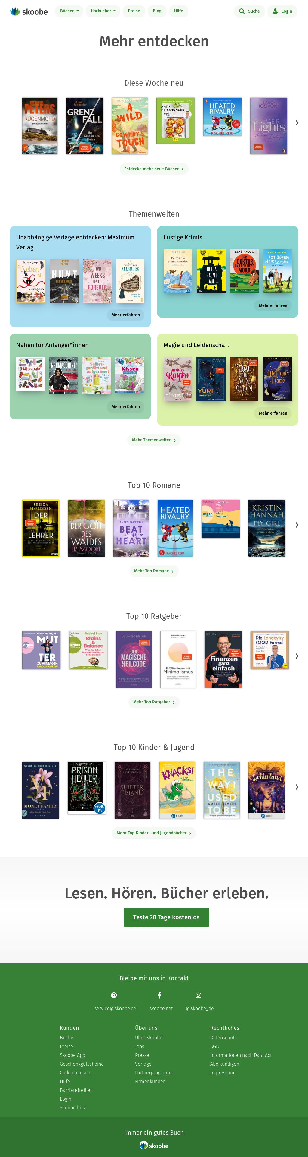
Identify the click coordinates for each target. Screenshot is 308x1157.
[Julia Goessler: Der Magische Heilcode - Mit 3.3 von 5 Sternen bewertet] (134, 659)
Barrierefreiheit (76, 1090)
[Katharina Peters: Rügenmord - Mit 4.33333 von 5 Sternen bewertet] (39, 126)
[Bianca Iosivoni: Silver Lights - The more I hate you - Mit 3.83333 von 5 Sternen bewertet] (268, 126)
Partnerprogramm (154, 1073)
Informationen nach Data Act (241, 1055)
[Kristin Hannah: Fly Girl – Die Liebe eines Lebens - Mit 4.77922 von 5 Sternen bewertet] (266, 528)
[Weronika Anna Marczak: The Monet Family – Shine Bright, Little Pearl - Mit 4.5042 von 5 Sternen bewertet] (40, 790)
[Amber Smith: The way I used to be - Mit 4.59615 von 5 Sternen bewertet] (222, 790)
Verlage (143, 1064)
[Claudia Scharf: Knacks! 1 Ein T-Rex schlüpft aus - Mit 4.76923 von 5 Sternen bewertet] (177, 790)
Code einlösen (75, 1073)
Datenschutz (223, 1038)
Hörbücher (101, 11)
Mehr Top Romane (154, 571)
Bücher (67, 11)
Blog (157, 11)
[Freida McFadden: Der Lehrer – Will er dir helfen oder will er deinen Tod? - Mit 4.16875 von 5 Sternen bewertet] (40, 528)
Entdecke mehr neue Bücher (154, 169)
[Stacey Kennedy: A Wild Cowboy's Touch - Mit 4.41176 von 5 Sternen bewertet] (129, 126)
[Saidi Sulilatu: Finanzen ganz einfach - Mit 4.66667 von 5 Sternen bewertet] (223, 659)
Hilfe (178, 11)
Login (282, 11)
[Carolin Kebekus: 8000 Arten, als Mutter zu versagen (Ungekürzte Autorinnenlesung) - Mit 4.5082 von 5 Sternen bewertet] (41, 650)
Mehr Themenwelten (154, 440)
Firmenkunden (150, 1081)
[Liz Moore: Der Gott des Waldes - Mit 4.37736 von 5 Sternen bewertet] (86, 528)
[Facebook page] (161, 1001)
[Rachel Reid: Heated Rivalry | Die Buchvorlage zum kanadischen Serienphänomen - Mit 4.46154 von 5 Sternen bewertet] (175, 528)
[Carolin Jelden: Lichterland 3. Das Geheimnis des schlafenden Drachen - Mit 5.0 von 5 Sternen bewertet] (266, 790)
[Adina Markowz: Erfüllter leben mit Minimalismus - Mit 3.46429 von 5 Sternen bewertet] (178, 659)
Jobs (139, 1046)
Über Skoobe (148, 1038)
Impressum (222, 1073)
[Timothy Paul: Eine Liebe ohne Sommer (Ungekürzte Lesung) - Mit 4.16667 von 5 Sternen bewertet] (221, 519)
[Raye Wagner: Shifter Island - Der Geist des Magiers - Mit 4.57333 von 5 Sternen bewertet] (132, 790)
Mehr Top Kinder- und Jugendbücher (154, 833)
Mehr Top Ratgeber (154, 702)
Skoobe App (72, 1055)
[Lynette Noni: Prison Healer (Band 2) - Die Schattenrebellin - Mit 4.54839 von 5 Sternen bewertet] (87, 788)
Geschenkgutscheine (82, 1064)
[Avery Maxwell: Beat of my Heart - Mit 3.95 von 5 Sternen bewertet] (131, 528)
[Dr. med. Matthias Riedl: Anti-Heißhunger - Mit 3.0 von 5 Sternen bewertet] (175, 120)
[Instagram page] (200, 1001)
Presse (142, 1055)
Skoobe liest (73, 1108)
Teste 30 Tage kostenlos (166, 917)
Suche (249, 11)
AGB (214, 1046)
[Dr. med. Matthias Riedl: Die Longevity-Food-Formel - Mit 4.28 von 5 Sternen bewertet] (270, 650)
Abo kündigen (224, 1064)
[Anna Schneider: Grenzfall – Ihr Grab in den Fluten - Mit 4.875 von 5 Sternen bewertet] (84, 126)
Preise (134, 11)
